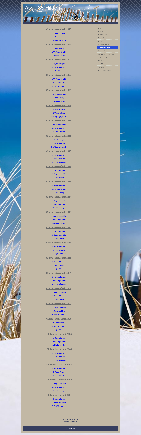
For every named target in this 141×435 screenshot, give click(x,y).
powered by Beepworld (70, 421)
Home (99, 28)
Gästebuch (101, 60)
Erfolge (100, 41)
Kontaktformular (102, 64)
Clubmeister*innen (104, 47)
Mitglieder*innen (102, 34)
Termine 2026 (102, 31)
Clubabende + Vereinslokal (106, 54)
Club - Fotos (101, 38)
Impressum (101, 67)
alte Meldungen (102, 57)
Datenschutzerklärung (104, 70)
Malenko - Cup (102, 51)
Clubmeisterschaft (103, 44)
